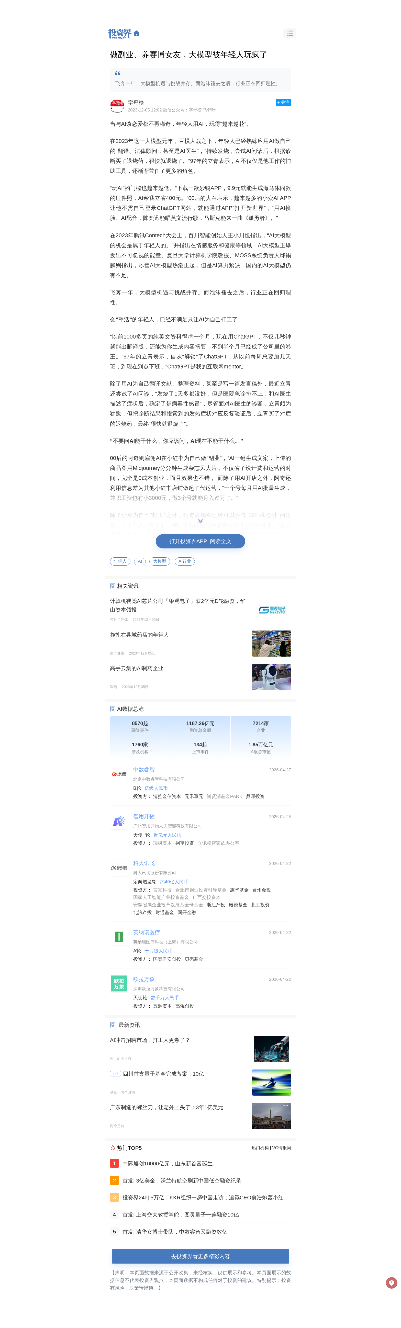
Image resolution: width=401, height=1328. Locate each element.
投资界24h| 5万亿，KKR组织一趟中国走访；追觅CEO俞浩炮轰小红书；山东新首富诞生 (203, 1198)
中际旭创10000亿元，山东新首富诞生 (167, 1163)
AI (140, 561)
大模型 (159, 561)
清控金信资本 (167, 796)
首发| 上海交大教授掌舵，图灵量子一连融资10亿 (180, 1215)
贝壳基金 (194, 959)
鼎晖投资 (255, 796)
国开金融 (187, 912)
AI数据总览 (130, 709)
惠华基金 (239, 890)
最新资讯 (129, 1025)
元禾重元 (194, 796)
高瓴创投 (184, 1006)
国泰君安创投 (167, 959)
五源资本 (162, 1006)
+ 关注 (283, 102)
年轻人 (120, 561)
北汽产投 (142, 912)
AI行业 (185, 561)
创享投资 (184, 843)
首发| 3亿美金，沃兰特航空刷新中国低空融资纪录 (181, 1181)
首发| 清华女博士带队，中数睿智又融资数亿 (174, 1232)
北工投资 (260, 904)
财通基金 (164, 912)
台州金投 (261, 890)
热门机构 (260, 1147)
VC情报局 (281, 1147)
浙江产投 (216, 904)
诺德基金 (238, 904)
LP (115, 1074)
